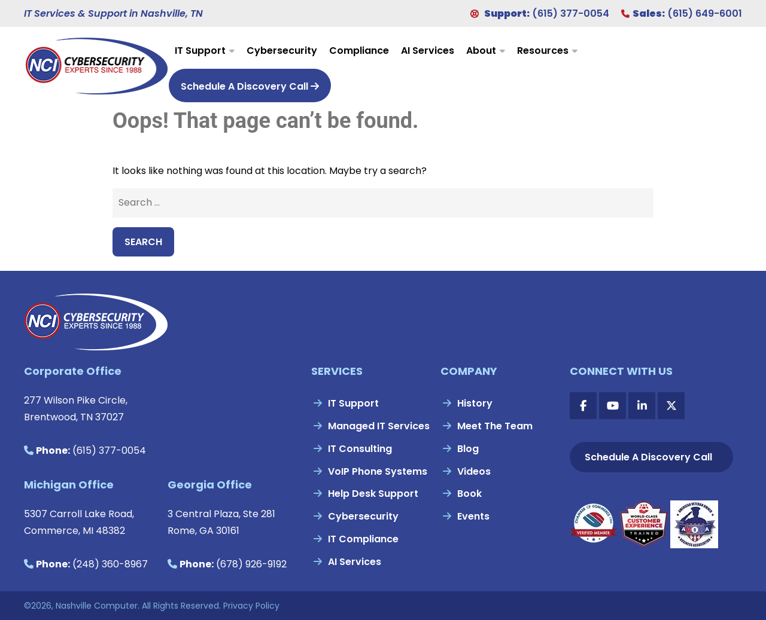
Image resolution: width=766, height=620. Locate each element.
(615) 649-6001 (704, 13)
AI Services (427, 50)
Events (473, 516)
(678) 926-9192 (251, 564)
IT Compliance (363, 539)
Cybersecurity (282, 50)
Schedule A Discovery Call (250, 86)
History (475, 403)
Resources (543, 50)
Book (469, 493)
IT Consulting (360, 449)
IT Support (200, 50)
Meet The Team (495, 426)
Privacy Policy (251, 606)
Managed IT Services (379, 426)
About (481, 50)
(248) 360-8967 (110, 564)
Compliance (359, 50)
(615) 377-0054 (570, 13)
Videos (474, 471)
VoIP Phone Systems (377, 471)
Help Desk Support (373, 493)
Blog (468, 449)
